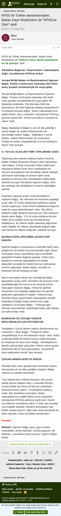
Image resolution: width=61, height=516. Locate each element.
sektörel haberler (15, 464)
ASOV (50, 464)
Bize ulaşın (7, 489)
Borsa (12, 468)
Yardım (5, 492)
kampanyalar (15, 460)
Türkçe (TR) (9, 484)
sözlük (48, 460)
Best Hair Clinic (24, 468)
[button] (4, 4)
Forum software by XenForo (25, 498)
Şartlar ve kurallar (25, 489)
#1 (58, 47)
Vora (28, 464)
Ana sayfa (17, 492)
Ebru (6, 29)
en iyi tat (38, 468)
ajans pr (28, 460)
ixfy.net (38, 460)
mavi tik (47, 468)
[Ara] (57, 4)
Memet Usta (39, 464)
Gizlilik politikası (44, 489)
